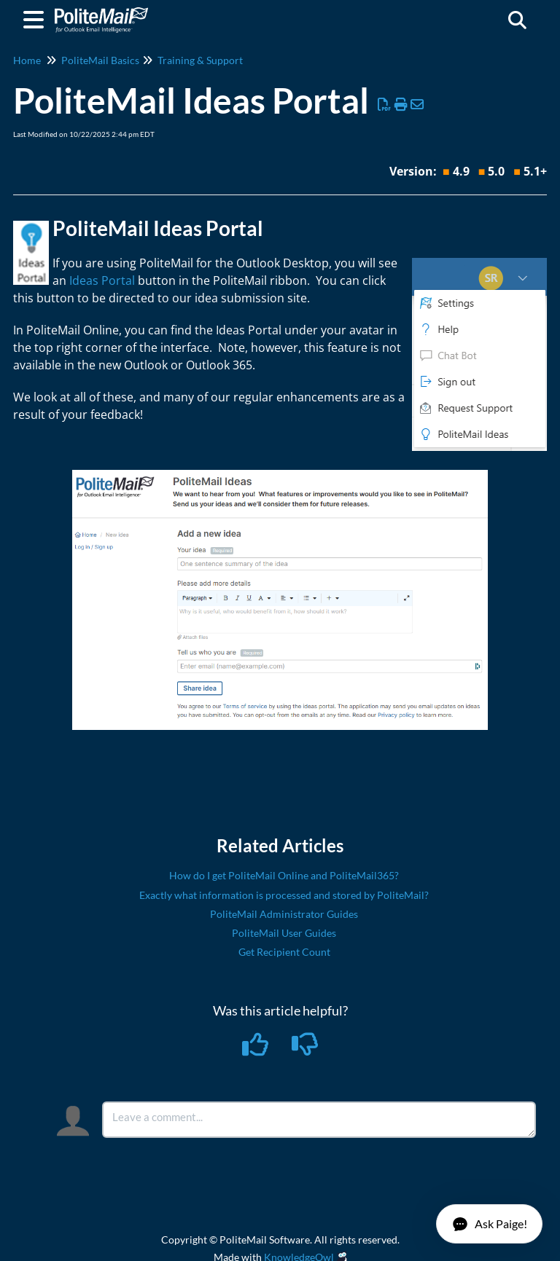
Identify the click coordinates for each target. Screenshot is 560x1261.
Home (27, 60)
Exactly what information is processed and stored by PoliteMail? (284, 895)
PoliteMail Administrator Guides (284, 914)
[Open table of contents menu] (36, 17)
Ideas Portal (102, 280)
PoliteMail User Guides (284, 933)
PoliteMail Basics (100, 60)
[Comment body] (319, 1119)
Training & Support (200, 60)
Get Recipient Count (284, 952)
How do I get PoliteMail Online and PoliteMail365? (284, 875)
